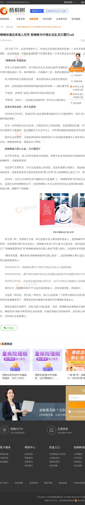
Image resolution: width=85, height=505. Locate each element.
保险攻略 (33, 19)
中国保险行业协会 (57, 454)
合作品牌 (47, 19)
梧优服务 (76, 19)
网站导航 (48, 483)
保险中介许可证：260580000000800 (59, 501)
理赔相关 (29, 458)
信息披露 (19, 483)
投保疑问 (29, 465)
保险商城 (6, 19)
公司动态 (78, 458)
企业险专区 (61, 19)
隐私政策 (63, 483)
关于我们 (4, 483)
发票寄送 (29, 462)
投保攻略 (53, 465)
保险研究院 (54, 462)
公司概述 (78, 454)
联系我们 (78, 462)
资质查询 (34, 483)
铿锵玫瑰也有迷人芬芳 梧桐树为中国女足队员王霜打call (39, 27)
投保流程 (29, 454)
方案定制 (20, 19)
